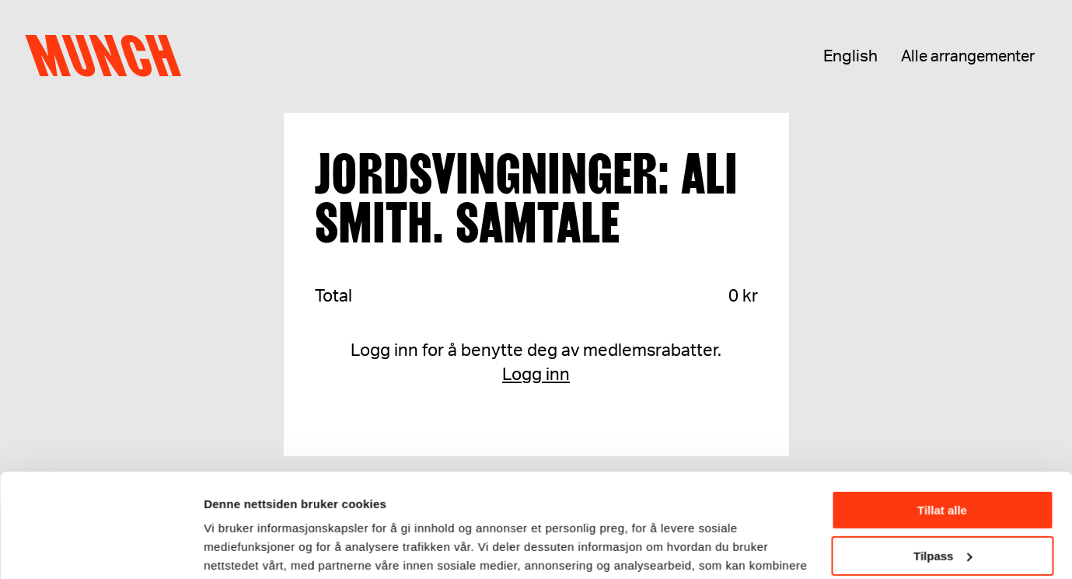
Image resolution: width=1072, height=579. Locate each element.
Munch (110, 56)
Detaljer (225, 547)
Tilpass (942, 458)
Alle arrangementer (968, 57)
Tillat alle (942, 413)
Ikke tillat (942, 504)
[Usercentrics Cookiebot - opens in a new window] (101, 548)
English (850, 56)
